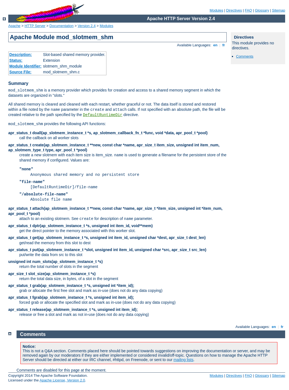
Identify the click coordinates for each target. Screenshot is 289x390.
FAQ (248, 10)
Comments (244, 56)
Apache (14, 26)
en (215, 45)
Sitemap (278, 10)
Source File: (20, 72)
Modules (216, 10)
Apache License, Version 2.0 (62, 380)
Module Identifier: (25, 66)
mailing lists (183, 359)
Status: (15, 60)
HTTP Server (35, 26)
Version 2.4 (87, 26)
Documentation (61, 26)
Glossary (262, 10)
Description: (20, 54)
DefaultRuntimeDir (102, 115)
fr (223, 45)
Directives (234, 10)
